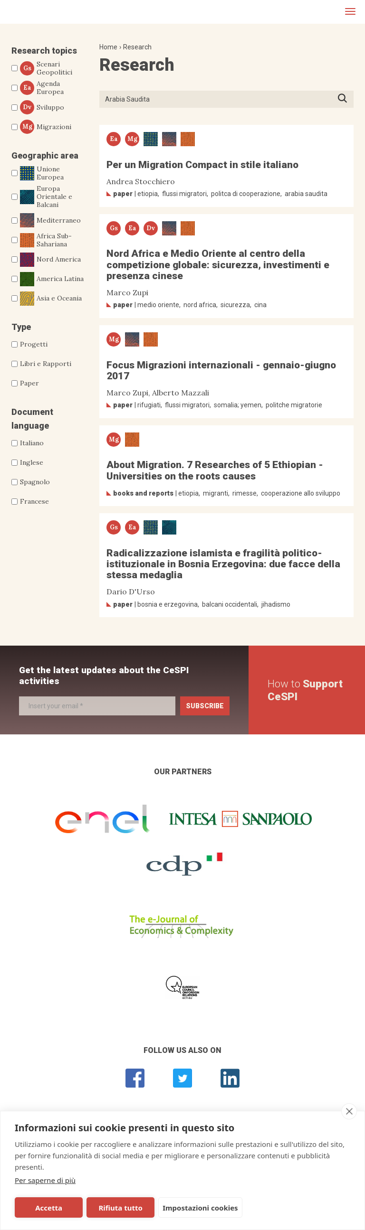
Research (137, 47)
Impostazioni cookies (200, 1207)
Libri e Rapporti (45, 363)
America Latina (52, 279)
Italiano (32, 443)
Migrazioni (45, 127)
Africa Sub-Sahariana (46, 240)
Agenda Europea (42, 88)
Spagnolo (35, 482)
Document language (32, 419)
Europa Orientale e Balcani (46, 196)
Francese (34, 501)
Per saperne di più (45, 1180)
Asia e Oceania (51, 298)
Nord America (50, 260)
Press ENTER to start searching (345, 99)
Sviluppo (42, 107)
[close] (349, 1111)
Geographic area (44, 155)
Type (21, 327)
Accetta (48, 1207)
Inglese (31, 462)
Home (108, 47)
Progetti (34, 344)
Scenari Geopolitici (46, 68)
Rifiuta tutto (120, 1207)
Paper (29, 383)
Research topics (44, 51)
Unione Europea (42, 173)
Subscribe (205, 706)
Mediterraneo (50, 220)
